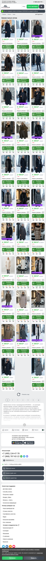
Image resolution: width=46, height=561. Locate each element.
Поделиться (40, 14)
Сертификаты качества (9, 512)
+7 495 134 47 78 (38, 2)
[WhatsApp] (21, 455)
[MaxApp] (27, 455)
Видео (4, 515)
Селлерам (5, 529)
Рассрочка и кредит (8, 493)
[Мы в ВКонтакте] (6, 544)
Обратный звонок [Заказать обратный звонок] (10, 466)
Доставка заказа (7, 487)
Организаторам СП (8, 526)
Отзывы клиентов (7, 509)
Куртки (6, 428)
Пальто (36, 428)
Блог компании (7, 520)
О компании (6, 534)
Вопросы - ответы (7, 498)
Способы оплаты (7, 490)
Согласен (12, 558)
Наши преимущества (8, 506)
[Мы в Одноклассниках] (10, 544)
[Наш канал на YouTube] (13, 544)
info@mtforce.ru (10, 458)
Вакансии (5, 540)
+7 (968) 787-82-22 (11, 455)
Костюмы (16, 428)
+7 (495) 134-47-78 (11, 452)
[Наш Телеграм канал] (3, 544)
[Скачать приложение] (17, 441)
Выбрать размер (7, 46)
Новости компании (8, 537)
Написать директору (11, 476)
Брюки (26, 428)
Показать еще (23, 393)
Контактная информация (9, 501)
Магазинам (6, 532)
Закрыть (33, 558)
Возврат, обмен (7, 495)
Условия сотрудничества (11, 523)
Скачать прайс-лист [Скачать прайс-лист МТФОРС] (11, 471)
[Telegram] (24, 455)
